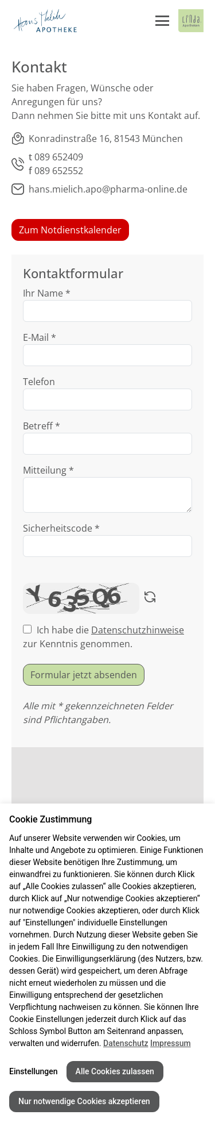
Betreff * (41, 426)
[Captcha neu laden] (150, 598)
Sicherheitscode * (61, 528)
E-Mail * (39, 337)
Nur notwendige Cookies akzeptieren (84, 1101)
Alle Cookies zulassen (115, 1071)
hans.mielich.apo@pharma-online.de (108, 189)
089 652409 (58, 157)
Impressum (170, 1043)
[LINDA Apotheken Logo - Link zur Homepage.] (191, 20)
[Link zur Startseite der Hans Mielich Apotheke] (44, 20)
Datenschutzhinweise (137, 630)
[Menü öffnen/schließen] (162, 21)
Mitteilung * (48, 470)
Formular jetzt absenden (83, 674)
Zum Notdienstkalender (70, 230)
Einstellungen (33, 1071)
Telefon (39, 381)
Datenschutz (125, 1043)
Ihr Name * (47, 293)
